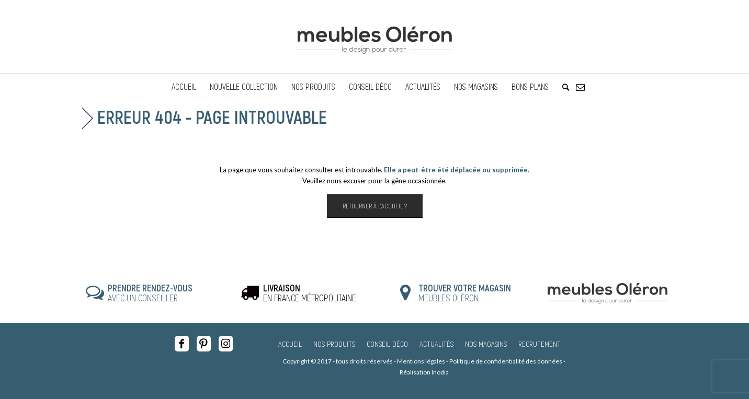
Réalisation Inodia (424, 372)
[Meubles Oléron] (374, 36)
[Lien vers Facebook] (182, 343)
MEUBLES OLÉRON (464, 293)
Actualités (436, 343)
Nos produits (334, 343)
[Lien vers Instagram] (226, 343)
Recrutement (539, 343)
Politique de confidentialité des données (505, 361)
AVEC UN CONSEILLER (150, 293)
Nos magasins (486, 343)
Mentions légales (421, 361)
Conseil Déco (387, 343)
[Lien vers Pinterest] (204, 343)
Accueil (290, 343)
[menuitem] (184, 87)
